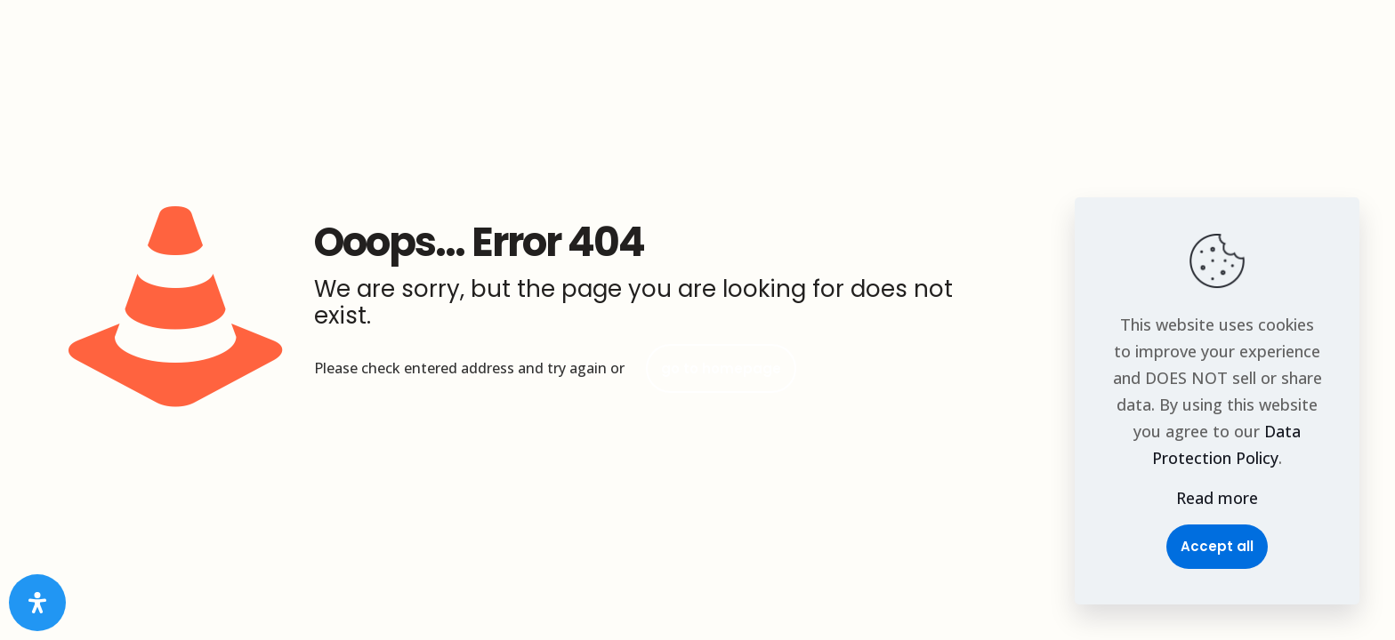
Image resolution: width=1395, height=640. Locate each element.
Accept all (1217, 546)
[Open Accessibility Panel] (37, 602)
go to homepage (721, 368)
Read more (1217, 497)
